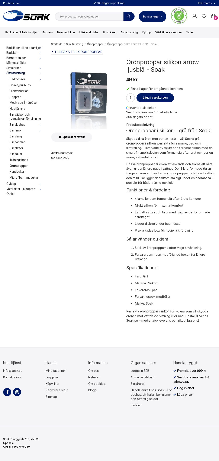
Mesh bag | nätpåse (23, 102)
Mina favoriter (55, 370)
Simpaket (16, 154)
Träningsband (19, 160)
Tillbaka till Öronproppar (76, 52)
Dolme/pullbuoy (20, 85)
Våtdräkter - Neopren (168, 32)
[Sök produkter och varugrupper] (129, 16)
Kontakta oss (11, 3)
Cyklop (146, 32)
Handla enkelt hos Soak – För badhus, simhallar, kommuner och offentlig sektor (151, 394)
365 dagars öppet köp (109, 3)
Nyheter (94, 377)
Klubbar (136, 405)
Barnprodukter (66, 32)
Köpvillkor (52, 383)
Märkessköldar (88, 32)
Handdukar (17, 171)
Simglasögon (26, 124)
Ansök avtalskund (143, 377)
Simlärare (137, 383)
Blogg (92, 390)
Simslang (16, 136)
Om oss (93, 370)
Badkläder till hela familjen (21, 32)
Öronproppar (19, 166)
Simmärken (109, 32)
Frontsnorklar (19, 91)
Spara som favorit (72, 137)
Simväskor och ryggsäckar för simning (25, 117)
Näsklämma (17, 108)
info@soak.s (11, 370)
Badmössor (26, 79)
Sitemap (51, 396)
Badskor (47, 32)
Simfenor (26, 130)
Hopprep (15, 97)
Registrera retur (57, 390)
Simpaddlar (17, 142)
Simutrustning (129, 32)
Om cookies (96, 383)
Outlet (190, 32)
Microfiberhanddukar (24, 177)
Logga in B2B (140, 370)
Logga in (52, 377)
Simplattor (16, 148)
